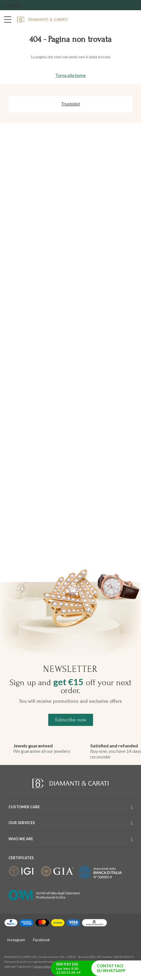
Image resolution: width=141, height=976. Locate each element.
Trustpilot (12, 5)
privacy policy (42, 966)
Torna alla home (70, 75)
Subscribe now (70, 720)
